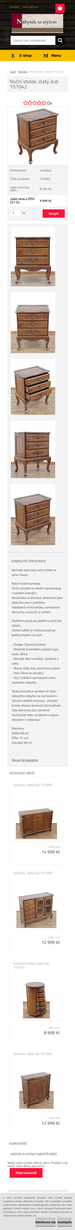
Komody (22, 72)
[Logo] (37, 23)
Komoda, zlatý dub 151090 (32, 785)
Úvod (13, 72)
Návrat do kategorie (25, 760)
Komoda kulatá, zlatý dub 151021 (31, 965)
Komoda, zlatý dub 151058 (32, 873)
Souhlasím (64, 1222)
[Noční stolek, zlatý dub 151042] (37, 108)
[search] (60, 40)
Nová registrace (30, 7)
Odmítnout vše (45, 1222)
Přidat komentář (26, 1173)
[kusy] (15, 212)
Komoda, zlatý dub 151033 (32, 1054)
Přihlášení (14, 7)
